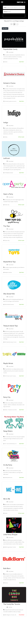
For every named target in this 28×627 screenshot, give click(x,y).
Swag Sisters (7, 438)
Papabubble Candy (10, 56)
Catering (10, 613)
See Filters (5, 28)
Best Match (19, 31)
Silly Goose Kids (9, 300)
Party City (6, 404)
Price (4, 31)
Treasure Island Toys (10, 332)
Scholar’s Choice (9, 90)
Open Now (11, 31)
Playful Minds (8, 370)
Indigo (5, 129)
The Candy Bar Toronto (11, 611)
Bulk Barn (6, 575)
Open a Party (8, 200)
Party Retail (10, 58)
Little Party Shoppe (10, 541)
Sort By (5, 35)
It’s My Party (7, 471)
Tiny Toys (6, 233)
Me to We (6, 505)
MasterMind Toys (9, 268)
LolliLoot (6, 165)
